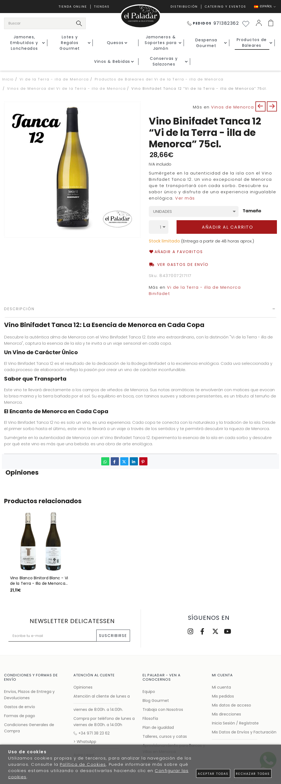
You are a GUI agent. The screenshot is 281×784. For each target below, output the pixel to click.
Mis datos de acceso (231, 705)
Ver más (185, 198)
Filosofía (150, 718)
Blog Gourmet (156, 700)
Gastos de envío (19, 707)
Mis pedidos (223, 696)
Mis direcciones (226, 714)
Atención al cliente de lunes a (101, 696)
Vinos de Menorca (232, 107)
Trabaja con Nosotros (163, 709)
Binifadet (159, 293)
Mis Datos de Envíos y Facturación (244, 732)
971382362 (213, 23)
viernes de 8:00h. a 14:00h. (98, 709)
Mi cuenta (221, 687)
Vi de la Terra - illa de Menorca (204, 287)
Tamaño (252, 211)
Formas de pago (19, 715)
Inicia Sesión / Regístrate (235, 723)
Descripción (19, 309)
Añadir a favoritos (176, 252)
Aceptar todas (213, 773)
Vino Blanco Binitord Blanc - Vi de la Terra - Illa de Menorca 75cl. (39, 580)
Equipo (149, 691)
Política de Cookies (83, 764)
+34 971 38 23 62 (91, 733)
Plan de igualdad (158, 727)
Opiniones (82, 687)
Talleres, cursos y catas (165, 736)
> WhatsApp (84, 741)
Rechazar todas (253, 773)
